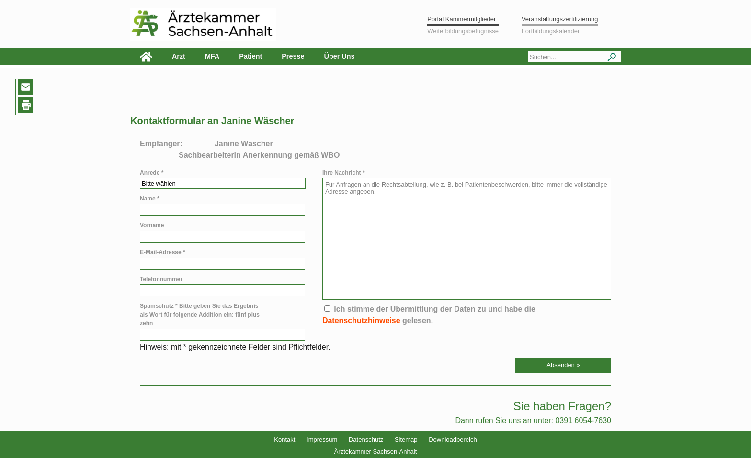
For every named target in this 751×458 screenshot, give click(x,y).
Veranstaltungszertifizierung (560, 19)
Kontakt (284, 439)
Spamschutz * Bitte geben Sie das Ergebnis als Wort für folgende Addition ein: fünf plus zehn (200, 315)
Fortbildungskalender (551, 31)
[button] (563, 365)
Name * (149, 198)
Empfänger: (161, 144)
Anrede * (151, 172)
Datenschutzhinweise (361, 321)
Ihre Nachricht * (343, 172)
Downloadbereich (453, 439)
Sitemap (406, 439)
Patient (250, 56)
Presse (293, 56)
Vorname (152, 225)
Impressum (322, 439)
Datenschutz (366, 439)
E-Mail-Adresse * (162, 252)
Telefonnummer (161, 279)
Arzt (178, 56)
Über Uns (339, 56)
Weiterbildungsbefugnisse (463, 31)
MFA (212, 56)
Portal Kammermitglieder (461, 19)
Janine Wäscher (244, 144)
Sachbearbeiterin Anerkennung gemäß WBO (259, 155)
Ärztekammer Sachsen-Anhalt (375, 451)
